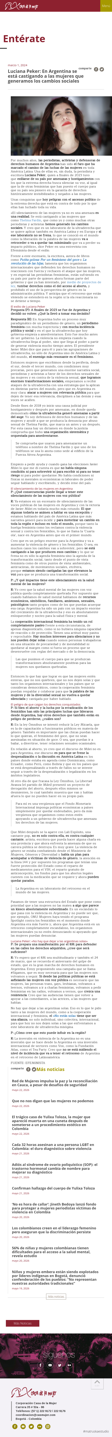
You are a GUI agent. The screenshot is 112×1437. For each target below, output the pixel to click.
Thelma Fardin (30, 220)
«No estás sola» (64, 1015)
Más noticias (56, 1296)
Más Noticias (23, 1323)
